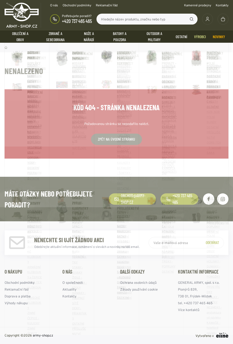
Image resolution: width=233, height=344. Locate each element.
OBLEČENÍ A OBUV (20, 36)
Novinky (219, 36)
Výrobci (200, 36)
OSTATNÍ (181, 36)
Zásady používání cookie (139, 289)
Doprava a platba (17, 296)
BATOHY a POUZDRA (120, 36)
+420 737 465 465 (77, 21)
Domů (6, 47)
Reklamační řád (107, 5)
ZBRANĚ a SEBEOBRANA (55, 36)
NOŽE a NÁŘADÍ (89, 36)
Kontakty (222, 5)
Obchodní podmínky (77, 5)
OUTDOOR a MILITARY (154, 36)
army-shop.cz (43, 335)
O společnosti (72, 282)
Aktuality (69, 289)
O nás (54, 5)
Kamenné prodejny (197, 5)
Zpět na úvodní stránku (116, 139)
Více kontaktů (188, 310)
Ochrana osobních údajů (138, 282)
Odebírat (212, 242)
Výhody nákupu (16, 303)
